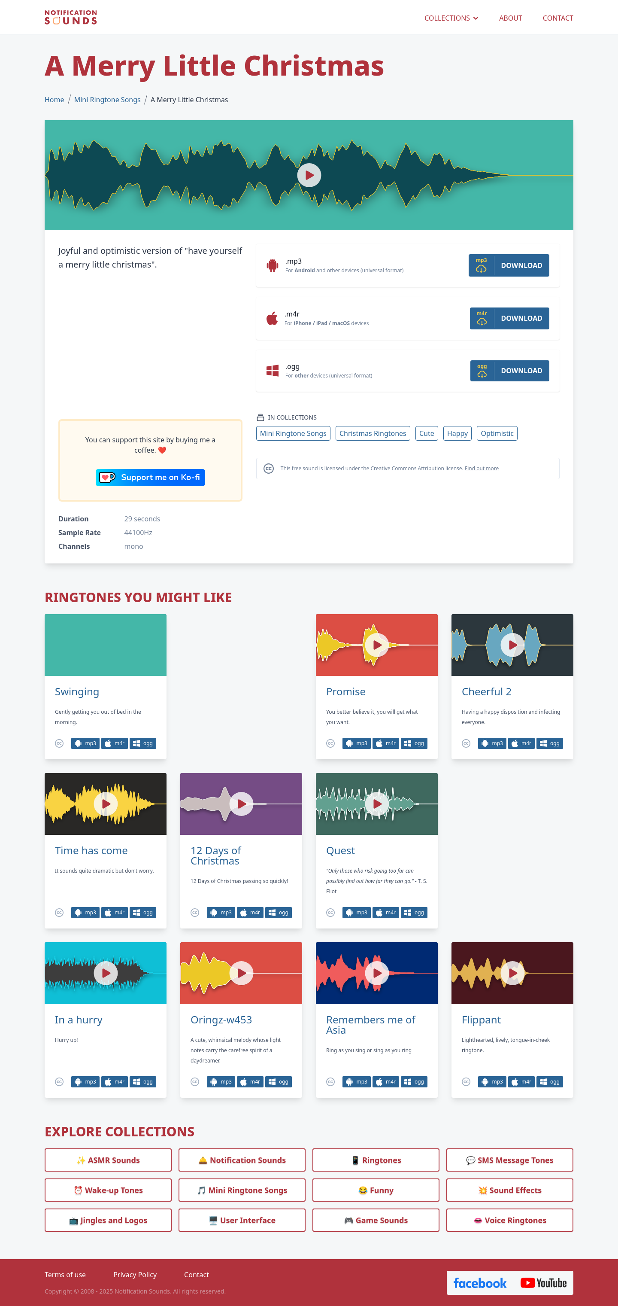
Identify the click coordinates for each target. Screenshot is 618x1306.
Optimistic (497, 433)
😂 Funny (376, 1190)
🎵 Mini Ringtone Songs (242, 1190)
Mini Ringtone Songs (107, 99)
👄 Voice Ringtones (510, 1220)
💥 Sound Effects (510, 1190)
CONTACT (558, 18)
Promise (346, 691)
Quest (340, 850)
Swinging (77, 691)
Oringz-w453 (221, 1019)
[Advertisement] (150, 345)
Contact (196, 1274)
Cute (426, 433)
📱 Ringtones (376, 1160)
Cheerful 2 (487, 691)
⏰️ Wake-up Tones (108, 1190)
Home (54, 99)
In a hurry (79, 1019)
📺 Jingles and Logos (108, 1220)
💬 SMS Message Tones (510, 1160)
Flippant (481, 1019)
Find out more (482, 468)
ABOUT (510, 18)
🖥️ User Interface (242, 1220)
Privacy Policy (135, 1274)
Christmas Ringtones (372, 433)
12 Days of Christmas (216, 855)
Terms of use (65, 1274)
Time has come (91, 850)
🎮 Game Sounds (376, 1220)
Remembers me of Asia (370, 1024)
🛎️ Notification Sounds (242, 1160)
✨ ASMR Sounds (108, 1160)
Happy (457, 433)
